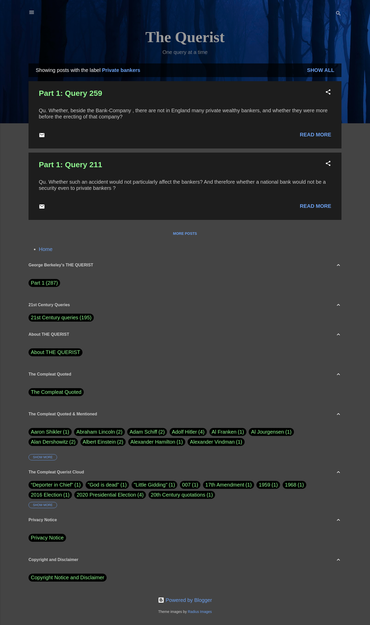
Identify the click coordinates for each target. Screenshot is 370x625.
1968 (291, 485)
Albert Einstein (103, 442)
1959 (264, 485)
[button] (328, 92)
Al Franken (228, 432)
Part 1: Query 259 (70, 93)
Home (45, 249)
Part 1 (44, 283)
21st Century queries (54, 317)
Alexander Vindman (216, 442)
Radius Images (200, 612)
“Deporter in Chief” (52, 485)
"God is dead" (103, 485)
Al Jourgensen (271, 432)
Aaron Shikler (50, 432)
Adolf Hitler (188, 432)
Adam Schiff (147, 432)
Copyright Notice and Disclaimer (67, 577)
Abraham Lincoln (99, 432)
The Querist (185, 37)
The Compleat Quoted (56, 392)
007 (186, 485)
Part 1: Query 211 (70, 164)
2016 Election (46, 495)
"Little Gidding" (151, 485)
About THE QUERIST (55, 352)
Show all (320, 70)
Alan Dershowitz (53, 442)
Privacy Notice (47, 537)
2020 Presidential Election (106, 495)
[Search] (338, 14)
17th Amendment (224, 485)
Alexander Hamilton (157, 442)
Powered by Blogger (185, 600)
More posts (185, 233)
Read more (315, 134)
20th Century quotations (178, 495)
